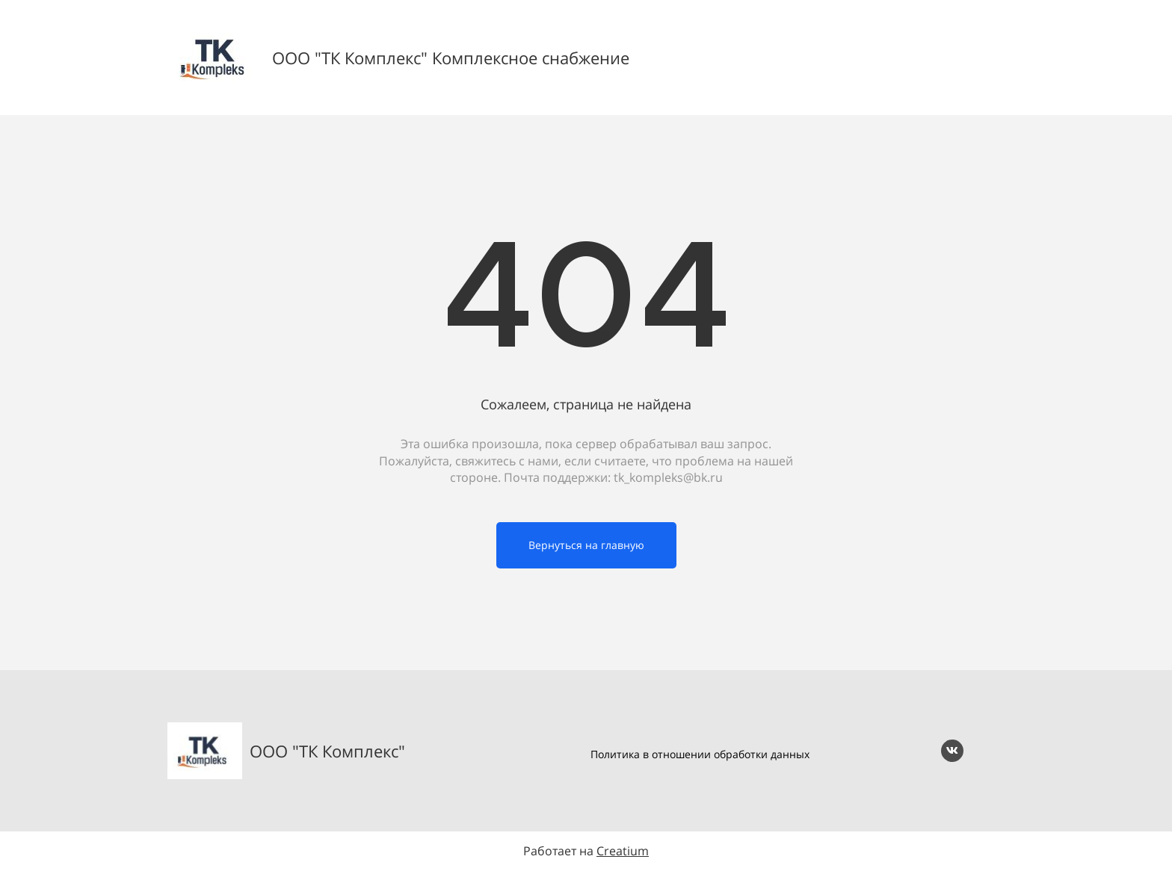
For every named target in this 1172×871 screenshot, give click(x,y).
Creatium (622, 851)
